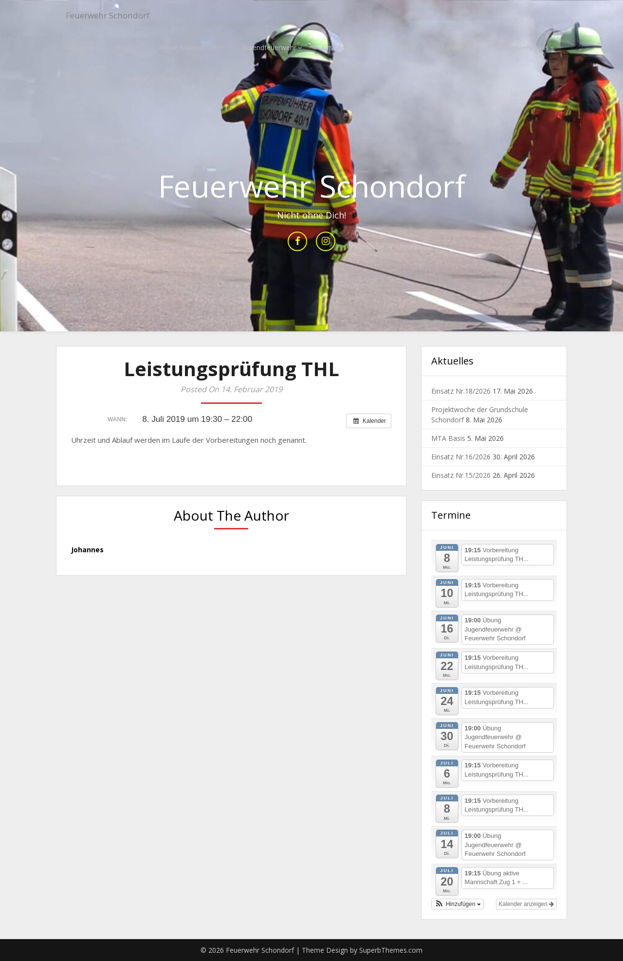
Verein (406, 47)
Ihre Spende (84, 79)
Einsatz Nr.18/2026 (461, 391)
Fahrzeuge (458, 47)
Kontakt (212, 79)
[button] (457, 904)
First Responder (346, 47)
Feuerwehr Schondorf (116, 15)
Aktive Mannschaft (188, 47)
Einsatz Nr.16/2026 (461, 457)
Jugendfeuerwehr (269, 47)
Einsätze (126, 47)
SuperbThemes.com (390, 950)
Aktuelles (80, 47)
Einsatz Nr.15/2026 (461, 475)
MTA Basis (448, 438)
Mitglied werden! (148, 79)
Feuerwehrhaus (524, 47)
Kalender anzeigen (526, 904)
